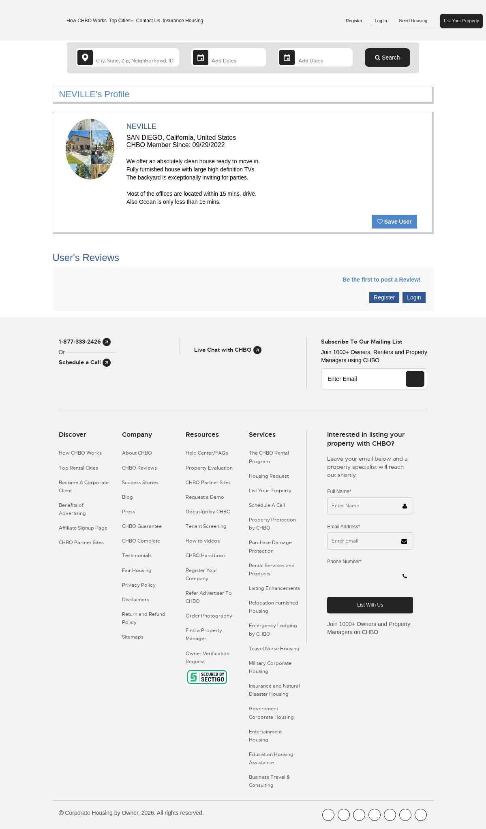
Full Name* (339, 491)
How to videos (203, 541)
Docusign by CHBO (208, 512)
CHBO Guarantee (142, 526)
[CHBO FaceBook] (328, 815)
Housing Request (269, 476)
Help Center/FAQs (207, 453)
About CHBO (137, 453)
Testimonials (137, 555)
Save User (394, 221)
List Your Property (461, 20)
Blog (127, 497)
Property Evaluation (209, 468)
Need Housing (417, 21)
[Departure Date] (315, 57)
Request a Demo (205, 497)
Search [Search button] (387, 57)
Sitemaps (132, 637)
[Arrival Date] (228, 57)
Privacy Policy (139, 585)
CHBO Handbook (206, 555)
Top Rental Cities (78, 468)
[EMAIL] (415, 379)
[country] (127, 57)
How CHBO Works (86, 21)
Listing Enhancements (274, 588)
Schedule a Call (85, 362)
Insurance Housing (183, 21)
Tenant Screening (206, 526)
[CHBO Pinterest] (405, 815)
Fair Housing (137, 570)
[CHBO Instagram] (374, 815)
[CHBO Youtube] (344, 815)
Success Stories (140, 482)
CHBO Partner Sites (81, 542)
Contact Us (148, 21)
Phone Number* (344, 561)
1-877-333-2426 (85, 341)
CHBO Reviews (139, 468)
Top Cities (121, 21)
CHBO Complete (141, 541)
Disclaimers (135, 599)
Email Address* (343, 527)
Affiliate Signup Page (83, 528)
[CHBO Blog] (359, 815)
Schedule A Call (267, 505)
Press (128, 512)
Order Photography (209, 616)
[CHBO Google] (421, 815)
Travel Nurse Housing (274, 648)
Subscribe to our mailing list (361, 341)
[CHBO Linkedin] (390, 815)
